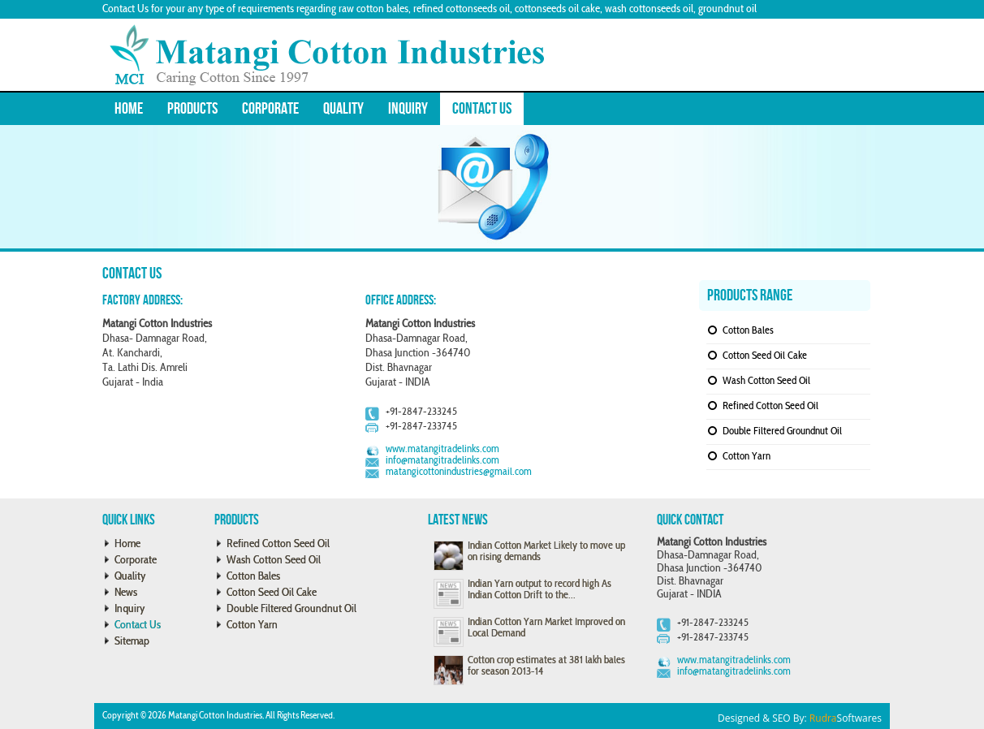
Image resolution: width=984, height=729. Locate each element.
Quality (343, 109)
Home (128, 109)
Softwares (845, 718)
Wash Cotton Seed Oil (766, 381)
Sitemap (131, 642)
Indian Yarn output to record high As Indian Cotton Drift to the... (539, 590)
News (125, 593)
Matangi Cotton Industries (215, 716)
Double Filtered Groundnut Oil (782, 432)
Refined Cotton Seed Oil (770, 406)
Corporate (270, 109)
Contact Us (481, 109)
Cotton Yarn (746, 457)
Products (192, 109)
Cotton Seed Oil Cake (765, 356)
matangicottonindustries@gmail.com (459, 472)
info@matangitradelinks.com (442, 461)
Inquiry (408, 109)
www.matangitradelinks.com (442, 449)
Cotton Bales (748, 331)
